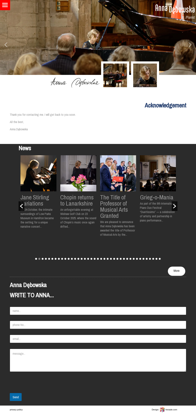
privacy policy (16, 409)
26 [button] (117, 259)
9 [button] (62, 259)
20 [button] (98, 259)
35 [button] (146, 259)
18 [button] (91, 259)
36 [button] (150, 259)
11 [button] (68, 259)
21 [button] (101, 259)
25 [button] (114, 259)
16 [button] (85, 259)
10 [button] (65, 259)
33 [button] (140, 259)
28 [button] (124, 259)
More (177, 271)
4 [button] (46, 259)
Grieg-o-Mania (156, 197)
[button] (6, 45)
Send (16, 397)
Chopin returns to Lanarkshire (77, 200)
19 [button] (94, 259)
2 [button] (39, 259)
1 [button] (36, 259)
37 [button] (153, 259)
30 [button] (130, 259)
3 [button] (42, 259)
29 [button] (127, 259)
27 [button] (120, 259)
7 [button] (55, 259)
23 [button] (107, 259)
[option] (38, 193)
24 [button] (111, 259)
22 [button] (104, 259)
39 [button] (159, 259)
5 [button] (49, 259)
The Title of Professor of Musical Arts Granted (114, 206)
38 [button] (156, 259)
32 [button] (137, 259)
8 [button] (59, 259)
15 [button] (81, 259)
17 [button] (88, 259)
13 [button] (75, 259)
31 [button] (133, 259)
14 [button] (78, 259)
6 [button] (52, 259)
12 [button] (72, 259)
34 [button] (143, 259)
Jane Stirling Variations (34, 200)
